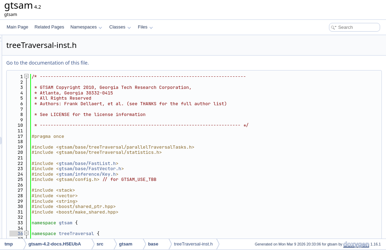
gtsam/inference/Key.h (174, 174)
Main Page (17, 27)
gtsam (152, 223)
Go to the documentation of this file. (134, 62)
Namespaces (86, 27)
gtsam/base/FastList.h (174, 163)
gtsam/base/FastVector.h (177, 169)
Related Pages (49, 27)
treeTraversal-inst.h (193, 244)
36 (103, 233)
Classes (120, 27)
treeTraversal (163, 233)
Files (145, 27)
